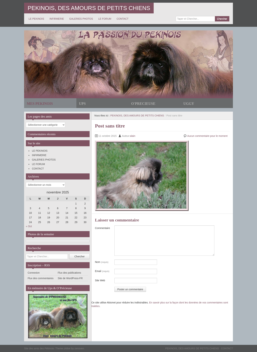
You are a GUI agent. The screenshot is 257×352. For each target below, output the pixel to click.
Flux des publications (69, 272)
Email (102, 271)
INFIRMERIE (56, 18)
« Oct (29, 226)
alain (132, 135)
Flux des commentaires (41, 278)
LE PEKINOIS (36, 18)
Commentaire (102, 228)
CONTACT (122, 18)
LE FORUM (104, 18)
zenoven (79, 348)
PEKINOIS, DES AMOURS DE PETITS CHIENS (89, 8)
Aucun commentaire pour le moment (207, 135)
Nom (101, 262)
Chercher (222, 18)
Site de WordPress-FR (70, 278)
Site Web (100, 280)
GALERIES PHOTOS (81, 18)
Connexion (34, 272)
